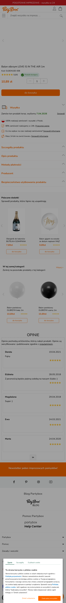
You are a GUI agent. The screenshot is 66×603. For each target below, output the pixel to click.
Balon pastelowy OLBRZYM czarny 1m (48, 309)
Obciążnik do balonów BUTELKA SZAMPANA (16, 240)
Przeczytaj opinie (42, 126)
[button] (5, 597)
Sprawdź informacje (51, 131)
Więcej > (59, 267)
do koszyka (30, 92)
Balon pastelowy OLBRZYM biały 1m (15, 309)
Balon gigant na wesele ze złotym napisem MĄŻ (49, 240)
